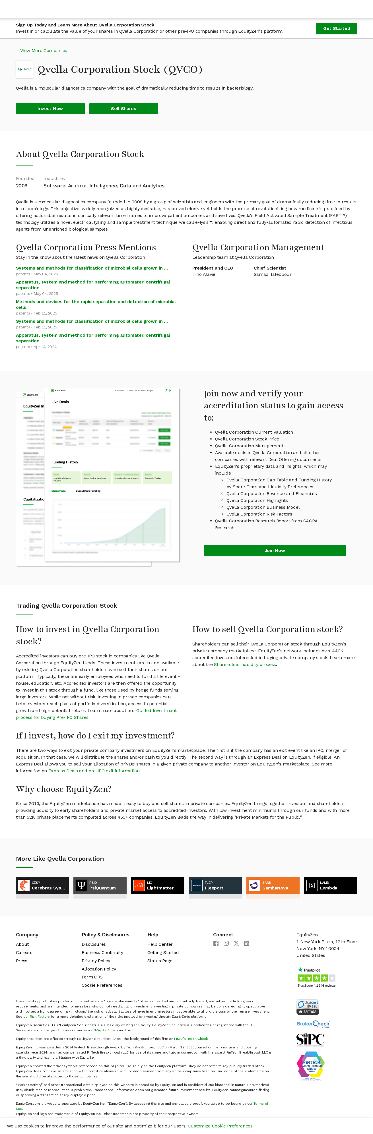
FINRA (95, 1030)
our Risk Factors (36, 1017)
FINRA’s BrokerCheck (191, 1039)
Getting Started (163, 952)
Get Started (336, 28)
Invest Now (50, 108)
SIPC (105, 1030)
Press (21, 960)
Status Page (159, 960)
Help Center (160, 944)
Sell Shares (123, 108)
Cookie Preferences (102, 985)
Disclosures (94, 944)
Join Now (275, 550)
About (22, 944)
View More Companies (43, 50)
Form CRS (92, 977)
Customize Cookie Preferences (220, 1126)
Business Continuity (102, 952)
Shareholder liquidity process (245, 664)
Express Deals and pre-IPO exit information (94, 770)
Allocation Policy (99, 969)
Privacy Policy (96, 960)
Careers (24, 952)
